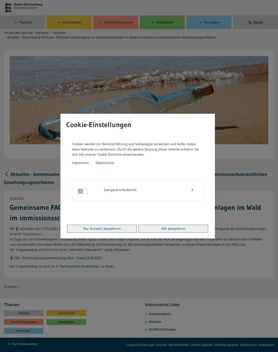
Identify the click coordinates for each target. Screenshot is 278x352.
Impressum (80, 163)
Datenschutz (105, 163)
